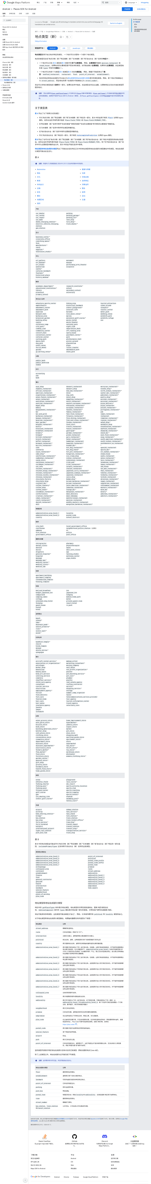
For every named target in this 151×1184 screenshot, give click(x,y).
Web (72, 1165)
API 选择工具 (35, 1162)
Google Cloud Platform (90, 1177)
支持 (112, 1165)
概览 (38, 2)
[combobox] (111, 2)
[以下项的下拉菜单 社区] (78, 2)
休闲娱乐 (40, 185)
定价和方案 (114, 1158)
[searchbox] (14, 20)
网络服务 (90, 48)
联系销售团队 (141, 9)
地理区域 (40, 200)
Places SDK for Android (24, 9)
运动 (83, 196)
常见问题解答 (35, 1158)
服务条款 (114, 1168)
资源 (27, 14)
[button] (13, 77)
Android (6, 9)
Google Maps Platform (53, 31)
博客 (68, 2)
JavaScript (76, 48)
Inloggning (144, 2)
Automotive (41, 169)
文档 (63, 31)
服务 (83, 188)
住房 (83, 173)
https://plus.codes (69, 1024)
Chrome (66, 1177)
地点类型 (119, 93)
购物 (83, 192)
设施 (38, 188)
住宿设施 (85, 177)
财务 (38, 192)
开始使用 (127, 9)
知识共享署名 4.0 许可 (63, 1119)
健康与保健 (86, 169)
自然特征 (85, 181)
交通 (83, 200)
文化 (38, 177)
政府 (38, 203)
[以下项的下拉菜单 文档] (62, 2)
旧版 (33, 14)
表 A (54, 63)
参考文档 (12, 14)
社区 (75, 2)
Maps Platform (18, 2)
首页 (36, 31)
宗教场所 (85, 185)
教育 (38, 181)
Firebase (76, 1177)
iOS (64, 48)
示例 (20, 14)
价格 (51, 2)
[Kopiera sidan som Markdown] (67, 37)
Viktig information (41, 41)
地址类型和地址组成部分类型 (78, 78)
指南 (93, 31)
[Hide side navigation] (25, 1180)
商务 (38, 173)
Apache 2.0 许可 (96, 1119)
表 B (63, 63)
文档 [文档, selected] (58, 2)
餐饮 (38, 196)
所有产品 (105, 1177)
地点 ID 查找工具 (36, 1165)
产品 (45, 2)
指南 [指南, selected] (4, 14)
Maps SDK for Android (38, 1168)
